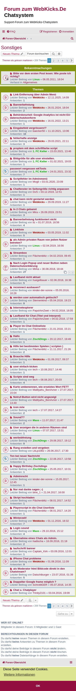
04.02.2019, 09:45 (60, 255)
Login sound (21, 528)
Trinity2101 (39, 592)
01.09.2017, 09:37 (58, 359)
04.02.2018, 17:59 (62, 318)
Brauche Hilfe (21, 356)
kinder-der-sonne (43, 290)
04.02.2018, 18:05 (62, 310)
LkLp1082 (38, 450)
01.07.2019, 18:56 (48, 222)
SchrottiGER (40, 584)
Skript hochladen (24, 497)
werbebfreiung (22, 437)
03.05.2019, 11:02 (58, 232)
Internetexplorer (23, 307)
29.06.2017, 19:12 (60, 440)
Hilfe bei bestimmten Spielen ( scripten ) (38, 346)
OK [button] (38, 685)
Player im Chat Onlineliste (29, 325)
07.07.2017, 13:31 (53, 430)
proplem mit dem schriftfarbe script (35, 148)
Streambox (20, 252)
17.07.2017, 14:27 (51, 410)
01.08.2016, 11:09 (58, 561)
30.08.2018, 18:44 (52, 268)
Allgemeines (30, 82)
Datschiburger (41, 574)
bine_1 (37, 492)
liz (34, 222)
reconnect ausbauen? (26, 287)
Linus (36, 79)
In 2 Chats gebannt (25, 209)
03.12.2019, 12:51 (51, 191)
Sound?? (19, 417)
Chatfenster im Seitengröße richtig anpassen (41, 188)
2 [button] (53, 60)
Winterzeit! (20, 517)
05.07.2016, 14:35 (60, 584)
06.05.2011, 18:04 (53, 79)
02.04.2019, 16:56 (53, 245)
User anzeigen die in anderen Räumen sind (40, 427)
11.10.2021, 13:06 (58, 130)
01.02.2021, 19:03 (60, 161)
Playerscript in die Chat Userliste (33, 507)
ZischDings (40, 339)
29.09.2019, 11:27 (58, 202)
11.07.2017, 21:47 (52, 420)
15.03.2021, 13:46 (60, 151)
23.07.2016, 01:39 (62, 574)
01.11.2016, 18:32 (58, 520)
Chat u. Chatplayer (25, 589)
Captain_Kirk (40, 551)
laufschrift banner (24, 548)
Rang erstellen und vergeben (31, 447)
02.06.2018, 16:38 (60, 280)
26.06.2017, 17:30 (57, 450)
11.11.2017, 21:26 (60, 349)
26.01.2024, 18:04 (58, 107)
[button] (72, 60)
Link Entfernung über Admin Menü (34, 94)
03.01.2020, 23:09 (52, 181)
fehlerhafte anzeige (25, 138)
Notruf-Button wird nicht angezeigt (35, 396)
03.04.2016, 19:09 (59, 592)
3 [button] (58, 60)
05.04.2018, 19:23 (60, 300)
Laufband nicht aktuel (26, 277)
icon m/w (18, 407)
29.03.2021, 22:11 (58, 141)
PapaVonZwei (41, 310)
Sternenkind (40, 300)
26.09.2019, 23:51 (51, 212)
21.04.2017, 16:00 (54, 492)
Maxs (36, 420)
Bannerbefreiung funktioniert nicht (35, 219)
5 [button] (67, 60)
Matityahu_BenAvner (45, 389)
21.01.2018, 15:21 (60, 328)
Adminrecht (20, 476)
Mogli (36, 181)
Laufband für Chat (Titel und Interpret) (37, 315)
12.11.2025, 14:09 (58, 97)
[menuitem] (11, 31)
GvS (35, 191)
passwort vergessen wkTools (28, 168)
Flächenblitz (40, 255)
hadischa (38, 541)
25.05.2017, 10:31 (60, 469)
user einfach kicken (25, 366)
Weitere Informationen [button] (19, 674)
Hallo (16, 336)
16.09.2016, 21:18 (56, 541)
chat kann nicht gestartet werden (33, 199)
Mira (35, 212)
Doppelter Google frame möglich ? (34, 581)
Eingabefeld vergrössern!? (30, 127)
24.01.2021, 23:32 (60, 171)
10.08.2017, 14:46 (51, 369)
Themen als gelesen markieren (17, 60)
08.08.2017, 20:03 (51, 379)
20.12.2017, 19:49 (60, 339)
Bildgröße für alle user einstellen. (34, 158)
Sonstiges (11, 47)
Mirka (36, 268)
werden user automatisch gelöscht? (35, 297)
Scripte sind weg (23, 376)
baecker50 (39, 130)
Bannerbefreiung (23, 104)
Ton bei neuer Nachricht (25, 455)
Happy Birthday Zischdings (30, 466)
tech (35, 369)
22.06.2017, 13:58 (60, 458)
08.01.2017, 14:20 (60, 510)
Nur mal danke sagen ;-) (28, 489)
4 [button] (62, 60)
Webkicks (39, 97)
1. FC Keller (40, 151)
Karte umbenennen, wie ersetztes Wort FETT (41, 386)
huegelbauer (40, 280)
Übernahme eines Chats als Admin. (35, 538)
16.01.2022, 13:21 (58, 120)
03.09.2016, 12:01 (61, 551)
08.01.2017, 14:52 (60, 500)
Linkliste (18, 229)
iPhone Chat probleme (27, 558)
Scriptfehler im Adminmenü (30, 178)
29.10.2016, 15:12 (52, 531)
